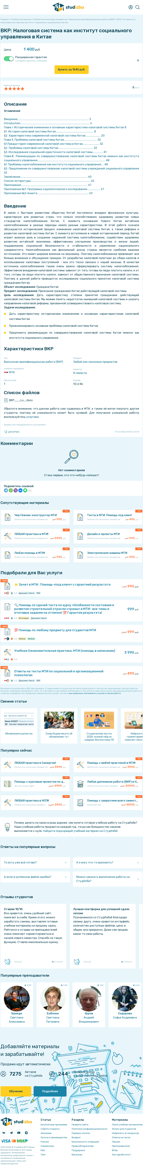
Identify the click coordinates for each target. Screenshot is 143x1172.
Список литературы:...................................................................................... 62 (49, 180)
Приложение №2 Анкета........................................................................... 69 (48, 193)
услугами (32, 417)
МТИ (9, 372)
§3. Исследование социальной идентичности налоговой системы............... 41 (55, 152)
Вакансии (77, 1154)
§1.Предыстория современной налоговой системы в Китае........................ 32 (53, 143)
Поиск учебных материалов (127, 1124)
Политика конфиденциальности (89, 1129)
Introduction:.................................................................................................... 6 (48, 123)
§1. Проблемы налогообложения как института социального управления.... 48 (56, 164)
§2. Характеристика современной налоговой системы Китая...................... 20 (54, 135)
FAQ (43, 1150)
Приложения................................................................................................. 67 (47, 185)
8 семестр (80, 373)
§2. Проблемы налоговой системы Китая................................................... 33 (50, 148)
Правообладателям (83, 1146)
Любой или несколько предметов (95, 361)
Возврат (76, 1137)
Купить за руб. (71, 69)
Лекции (116, 1141)
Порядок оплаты (81, 1133)
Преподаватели (121, 1146)
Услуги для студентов (124, 1129)
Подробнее (50, 1091)
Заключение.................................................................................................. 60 (48, 176)
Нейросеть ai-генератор (125, 1133)
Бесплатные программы (54, 1124)
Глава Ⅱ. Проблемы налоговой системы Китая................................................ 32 (52, 139)
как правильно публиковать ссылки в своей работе (95, 693)
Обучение (16, 1091)
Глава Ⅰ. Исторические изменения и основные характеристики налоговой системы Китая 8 (65, 127)
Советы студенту (50, 1129)
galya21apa (11, 431)
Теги (43, 1154)
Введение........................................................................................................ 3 (47, 119)
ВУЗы (115, 1150)
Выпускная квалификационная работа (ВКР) (33, 361)
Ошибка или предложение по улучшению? (25, 424)
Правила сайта (80, 1124)
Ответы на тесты (121, 1137)
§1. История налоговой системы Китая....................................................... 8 (50, 131)
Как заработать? (121, 1154)
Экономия (46, 1133)
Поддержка (78, 1150)
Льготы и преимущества (54, 1137)
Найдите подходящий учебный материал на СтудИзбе (80, 831)
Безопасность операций (85, 1141)
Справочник (47, 1146)
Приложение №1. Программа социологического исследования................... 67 (54, 189)
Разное (45, 1141)
